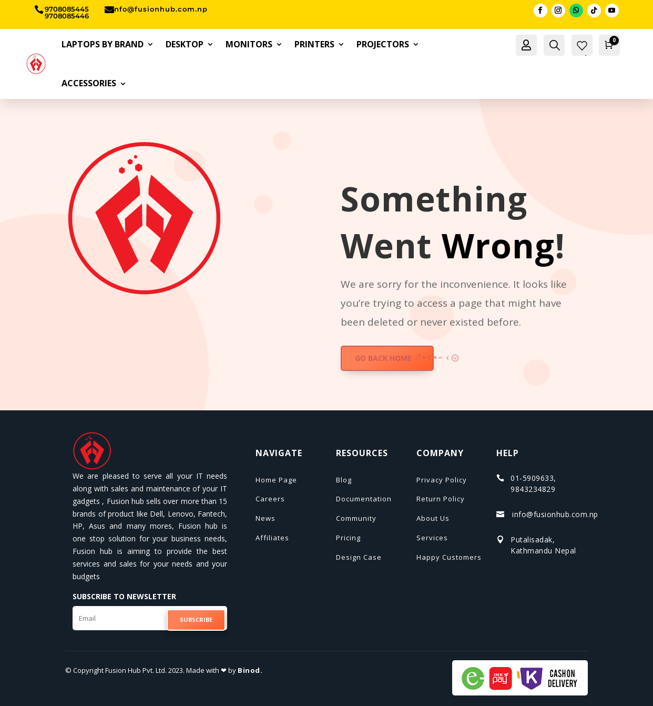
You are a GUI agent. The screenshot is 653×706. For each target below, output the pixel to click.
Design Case (359, 557)
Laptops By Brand (103, 44)
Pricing (348, 537)
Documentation (364, 498)
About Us (433, 518)
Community (356, 518)
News (266, 518)
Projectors (382, 44)
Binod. (250, 670)
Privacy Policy (441, 480)
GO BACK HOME (383, 358)
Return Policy (440, 498)
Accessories (89, 83)
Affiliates (272, 537)
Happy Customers (449, 557)
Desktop (184, 44)
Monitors (249, 44)
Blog (344, 480)
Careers (270, 498)
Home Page (276, 480)
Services (432, 537)
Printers (314, 44)
